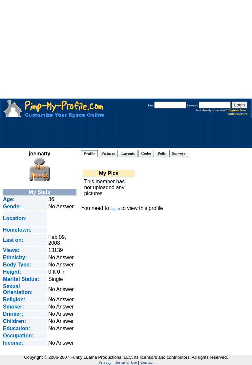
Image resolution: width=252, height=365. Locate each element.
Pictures (108, 153)
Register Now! (237, 110)
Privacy (104, 362)
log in (115, 208)
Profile (89, 153)
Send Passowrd (237, 113)
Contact (147, 362)
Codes (146, 153)
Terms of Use (126, 362)
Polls (162, 153)
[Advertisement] (126, 49)
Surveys (178, 153)
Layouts (128, 153)
